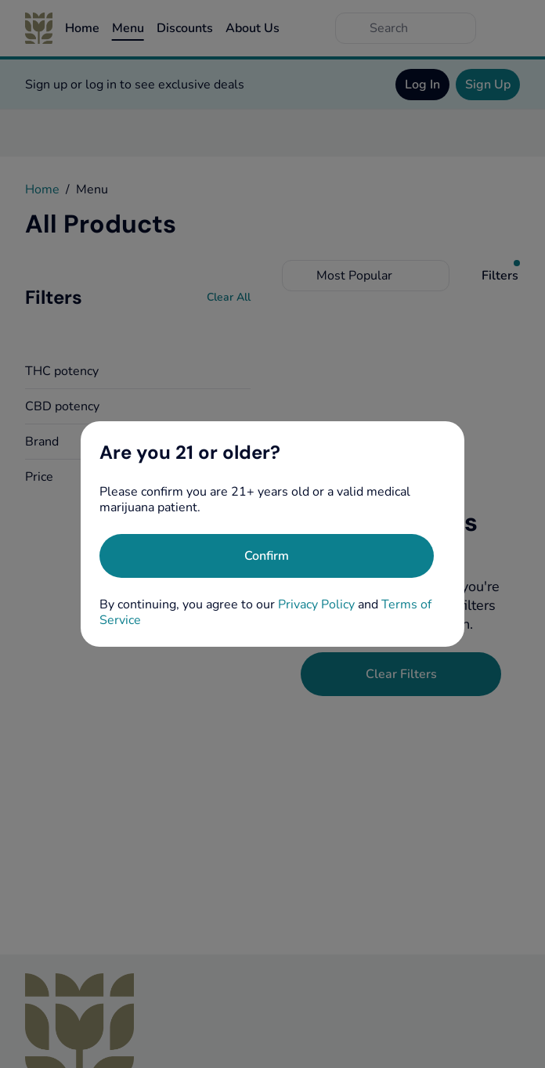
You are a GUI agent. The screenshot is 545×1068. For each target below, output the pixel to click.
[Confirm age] (266, 556)
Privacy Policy (316, 604)
